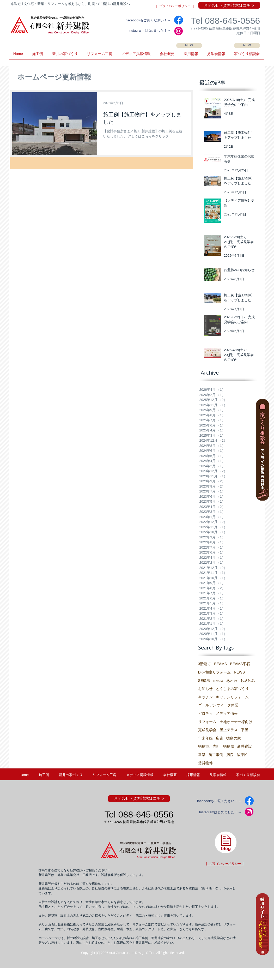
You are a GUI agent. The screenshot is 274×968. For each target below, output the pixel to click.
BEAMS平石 (240, 664)
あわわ (231, 680)
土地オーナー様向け (236, 722)
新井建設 (244, 746)
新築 (201, 755)
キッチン (205, 697)
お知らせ (205, 689)
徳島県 (228, 746)
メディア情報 (227, 713)
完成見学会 (207, 730)
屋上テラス (229, 730)
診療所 (242, 755)
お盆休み (247, 680)
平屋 (244, 730)
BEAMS (220, 664)
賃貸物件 (205, 763)
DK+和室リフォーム (214, 672)
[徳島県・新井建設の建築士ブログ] (225, 842)
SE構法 (204, 680)
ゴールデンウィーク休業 (218, 705)
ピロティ (205, 713)
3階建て (204, 664)
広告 (219, 738)
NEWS (239, 672)
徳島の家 (233, 738)
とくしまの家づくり (232, 689)
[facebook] (178, 20)
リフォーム (207, 722)
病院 (230, 755)
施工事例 (216, 755)
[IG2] (178, 31)
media (218, 680)
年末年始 (205, 738)
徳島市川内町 (209, 746)
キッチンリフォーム (232, 697)
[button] (216, 56)
